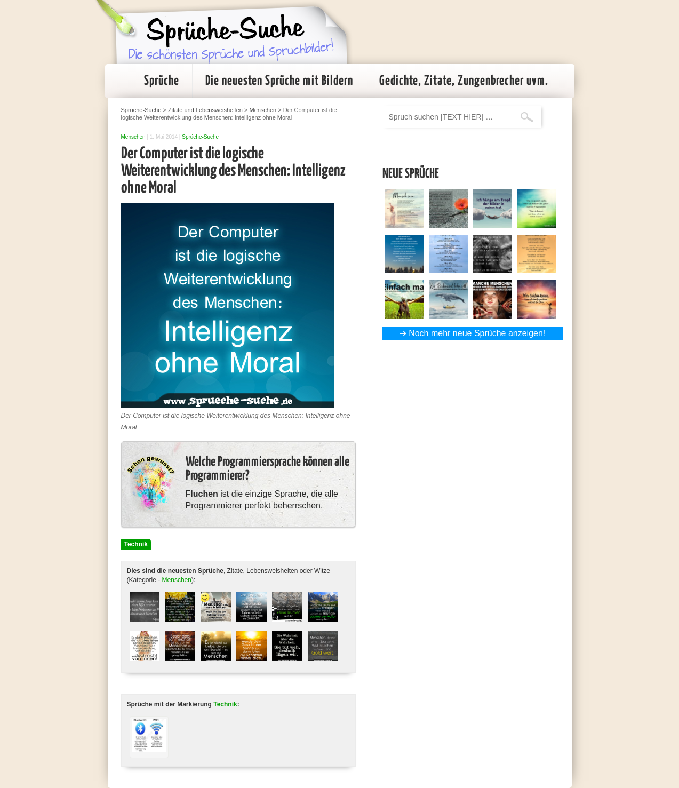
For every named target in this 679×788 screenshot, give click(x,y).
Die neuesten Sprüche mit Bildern (279, 81)
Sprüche (161, 81)
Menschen (133, 137)
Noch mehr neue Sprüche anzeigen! (477, 333)
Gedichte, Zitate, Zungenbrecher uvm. (463, 81)
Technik (136, 544)
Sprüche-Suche (200, 137)
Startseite (118, 81)
